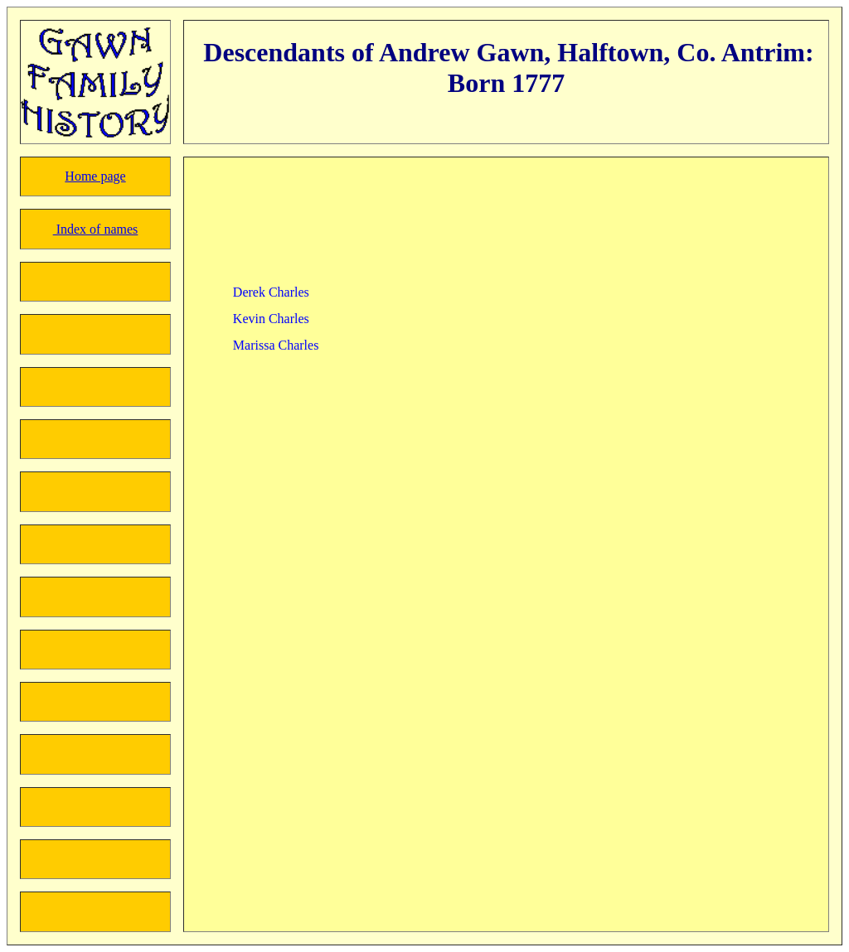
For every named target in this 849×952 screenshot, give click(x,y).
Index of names (95, 229)
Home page (95, 176)
